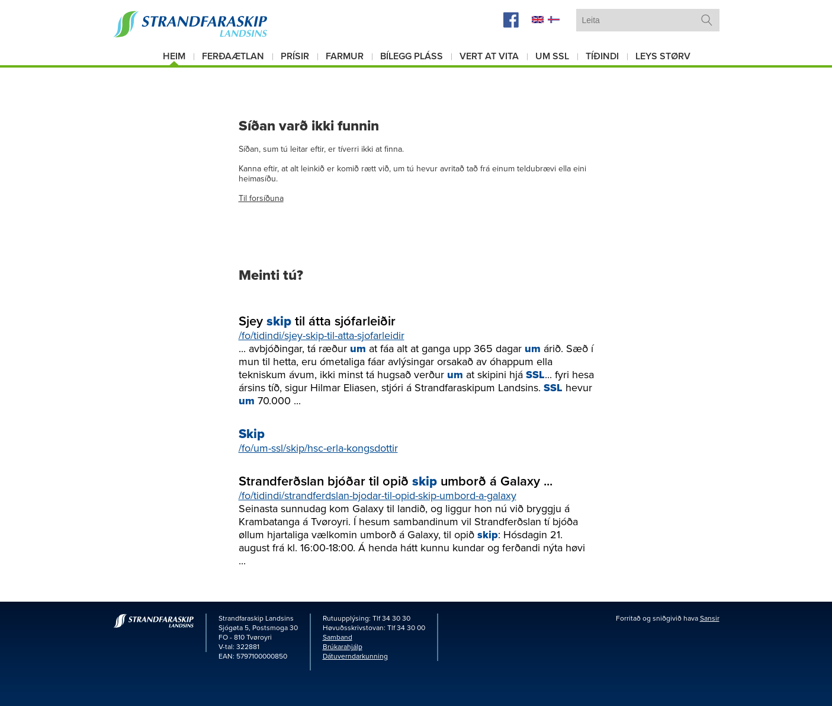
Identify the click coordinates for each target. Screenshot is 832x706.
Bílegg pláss (411, 56)
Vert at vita (489, 56)
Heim (174, 56)
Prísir (295, 56)
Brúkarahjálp (342, 647)
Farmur (345, 56)
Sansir (709, 618)
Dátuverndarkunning (355, 656)
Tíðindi (602, 56)
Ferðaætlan (233, 56)
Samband (337, 637)
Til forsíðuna (261, 198)
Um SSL (552, 56)
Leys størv (662, 56)
